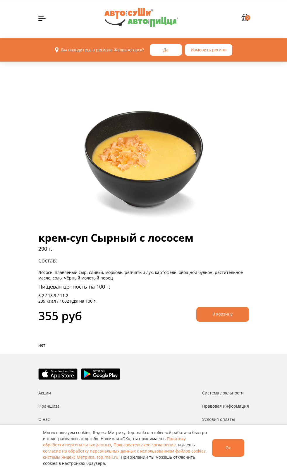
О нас (44, 419)
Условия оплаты (218, 419)
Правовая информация (225, 406)
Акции (44, 393)
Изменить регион (208, 49)
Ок (228, 447)
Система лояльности (223, 393)
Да (166, 49)
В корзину (222, 314)
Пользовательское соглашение (145, 445)
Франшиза (49, 406)
